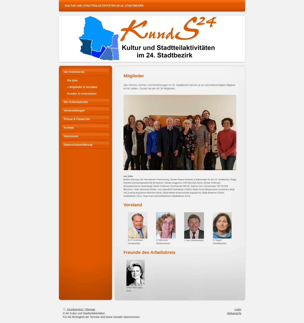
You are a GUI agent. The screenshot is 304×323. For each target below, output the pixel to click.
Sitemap (90, 309)
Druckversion (73, 309)
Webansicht (234, 313)
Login (238, 309)
